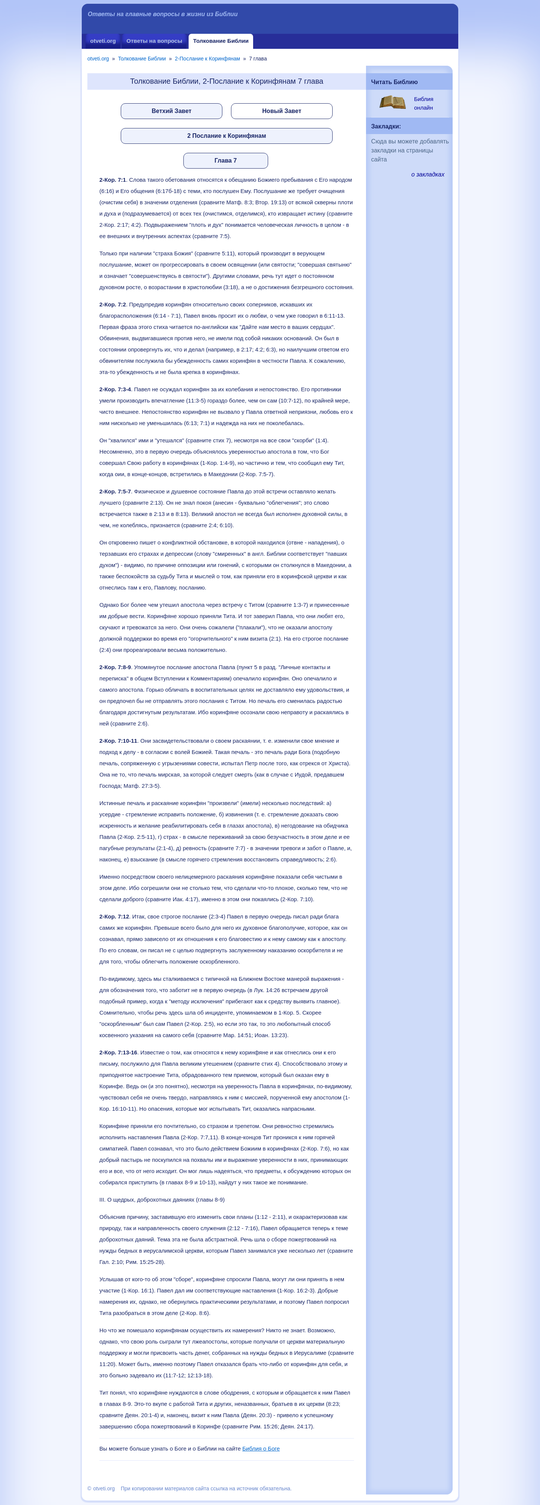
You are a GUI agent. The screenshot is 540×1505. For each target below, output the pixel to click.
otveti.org (103, 41)
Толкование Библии (221, 41)
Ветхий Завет (172, 111)
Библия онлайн (423, 103)
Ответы (154, 41)
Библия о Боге (261, 1448)
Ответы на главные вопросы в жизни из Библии (163, 14)
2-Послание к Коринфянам (207, 59)
